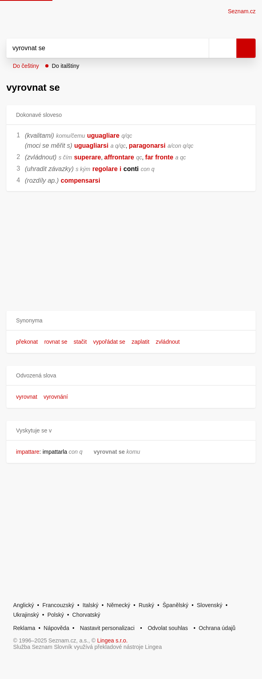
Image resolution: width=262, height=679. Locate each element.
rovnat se (55, 341)
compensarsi (80, 180)
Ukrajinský (26, 615)
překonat (27, 341)
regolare (104, 168)
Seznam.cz (242, 11)
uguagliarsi (91, 145)
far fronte (159, 157)
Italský (91, 605)
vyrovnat (26, 397)
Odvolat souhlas (168, 628)
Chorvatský (86, 615)
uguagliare (103, 135)
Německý (118, 605)
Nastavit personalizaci (107, 628)
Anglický (23, 605)
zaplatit (140, 341)
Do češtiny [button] (26, 66)
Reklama (24, 628)
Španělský (176, 605)
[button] (131, 320)
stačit (80, 341)
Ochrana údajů (217, 628)
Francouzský (58, 605)
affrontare (119, 157)
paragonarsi (147, 145)
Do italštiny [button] (65, 66)
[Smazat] (200, 48)
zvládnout (168, 341)
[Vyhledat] (98, 48)
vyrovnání (56, 397)
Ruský (146, 605)
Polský (55, 615)
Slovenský (209, 605)
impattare (27, 452)
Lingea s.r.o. (112, 640)
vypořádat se (109, 341)
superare (87, 157)
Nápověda (56, 628)
